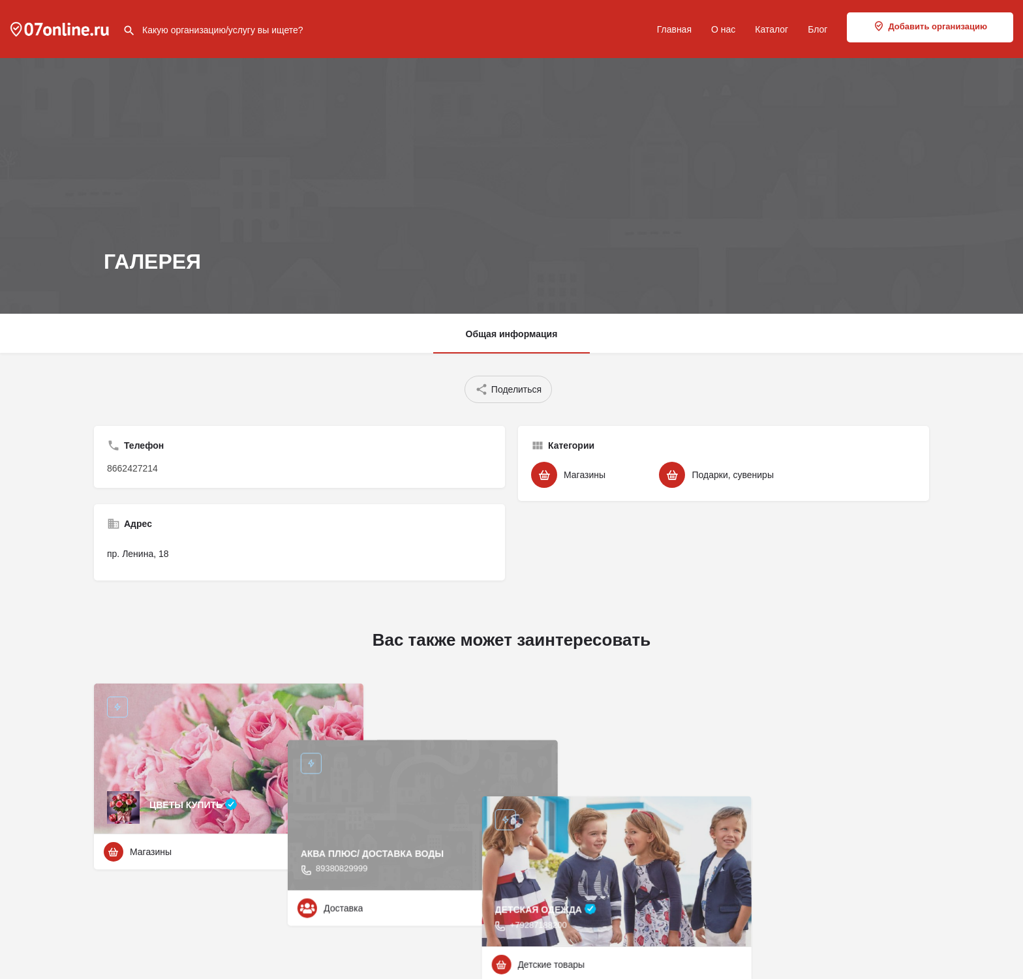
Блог (817, 29)
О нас (723, 29)
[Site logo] (61, 28)
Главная (674, 29)
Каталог (771, 29)
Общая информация (512, 334)
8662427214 (132, 468)
